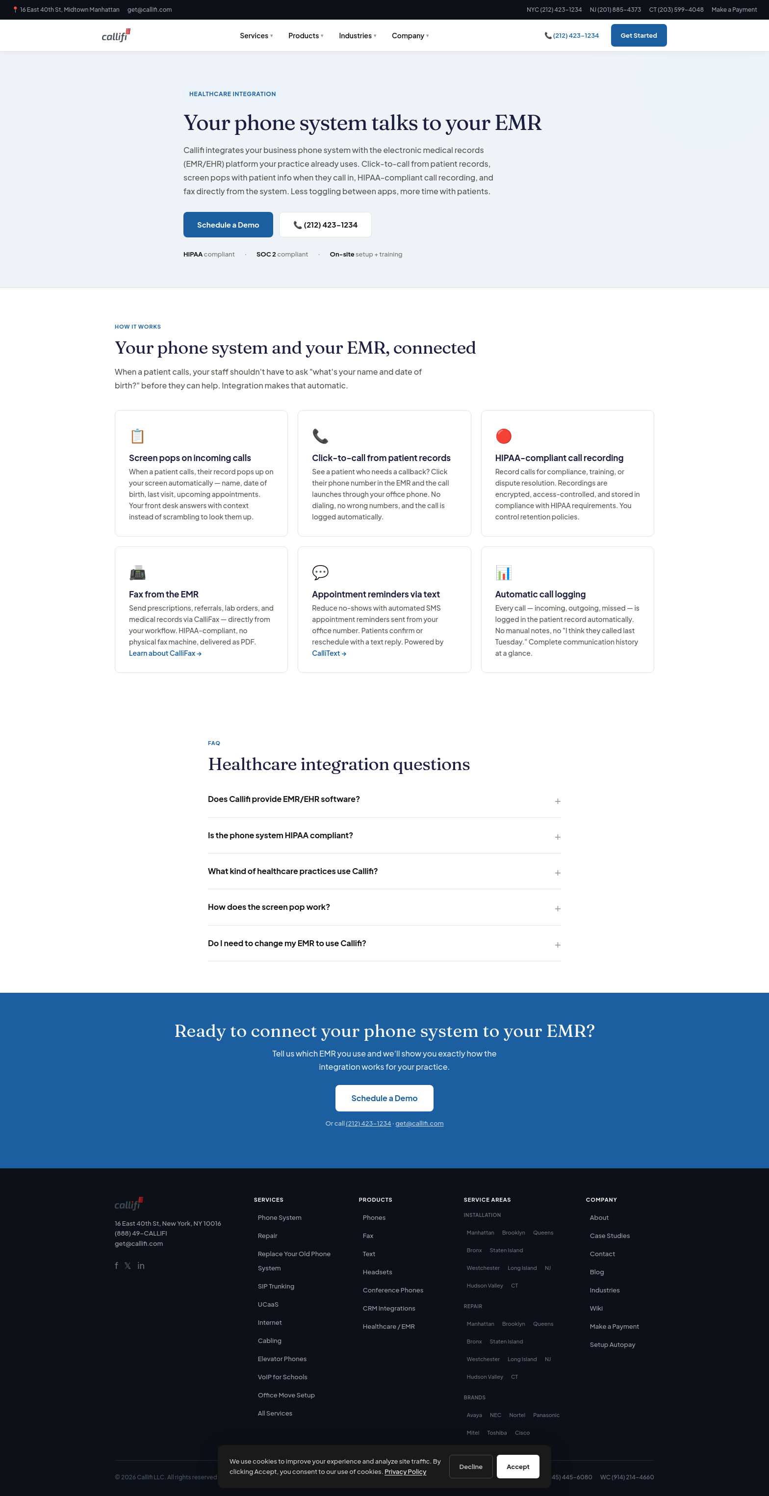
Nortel (517, 1415)
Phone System (280, 1217)
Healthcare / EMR (389, 1326)
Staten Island (506, 1250)
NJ (548, 1267)
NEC (495, 1415)
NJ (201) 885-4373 (615, 9)
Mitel (473, 1432)
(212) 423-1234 (368, 1123)
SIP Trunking (276, 1286)
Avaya (474, 1415)
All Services (275, 1413)
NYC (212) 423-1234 (554, 9)
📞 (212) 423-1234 (571, 35)
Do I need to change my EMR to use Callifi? (287, 943)
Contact (602, 1254)
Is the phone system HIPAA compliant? (280, 835)
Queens (543, 1232)
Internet (270, 1322)
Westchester (483, 1267)
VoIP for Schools (283, 1377)
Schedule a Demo (228, 224)
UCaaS (268, 1304)
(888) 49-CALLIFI (141, 1233)
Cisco (522, 1432)
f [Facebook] (116, 1265)
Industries (355, 35)
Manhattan (480, 1232)
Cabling (270, 1340)
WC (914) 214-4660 (627, 1477)
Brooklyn (513, 1232)
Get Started (639, 35)
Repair (268, 1235)
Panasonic (546, 1415)
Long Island (522, 1267)
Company (408, 35)
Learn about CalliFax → (165, 652)
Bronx (474, 1250)
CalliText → (329, 652)
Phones (374, 1217)
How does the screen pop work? (269, 907)
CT (514, 1285)
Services (254, 35)
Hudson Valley (485, 1285)
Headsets (377, 1272)
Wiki (596, 1308)
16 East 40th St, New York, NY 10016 (168, 1223)
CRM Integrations (389, 1308)
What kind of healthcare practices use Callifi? (293, 871)
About (599, 1217)
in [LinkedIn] (141, 1265)
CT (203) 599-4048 (676, 9)
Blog (597, 1272)
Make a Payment (734, 9)
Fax (368, 1235)
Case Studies (610, 1235)
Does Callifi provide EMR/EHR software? (284, 799)
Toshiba (497, 1432)
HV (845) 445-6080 (564, 1477)
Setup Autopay (613, 1344)
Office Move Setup (286, 1395)
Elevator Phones (282, 1359)
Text (369, 1254)
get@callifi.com (150, 9)
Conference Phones (393, 1290)
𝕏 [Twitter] (127, 1265)
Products (303, 35)
